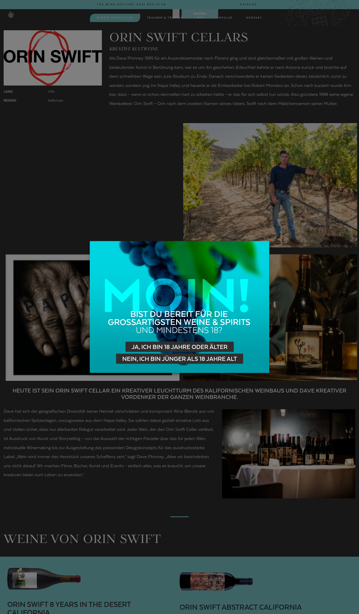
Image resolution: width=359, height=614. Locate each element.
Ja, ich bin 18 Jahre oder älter (180, 347)
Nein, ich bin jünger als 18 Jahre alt (179, 359)
